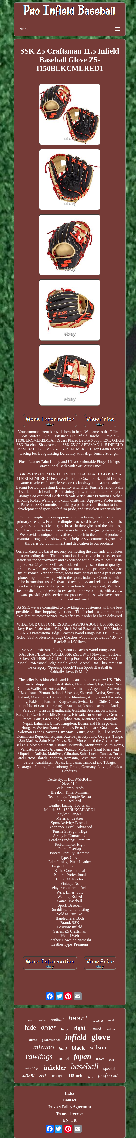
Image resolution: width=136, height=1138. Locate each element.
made (33, 1040)
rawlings (39, 1056)
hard (63, 1048)
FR (73, 1120)
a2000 (28, 1075)
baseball (85, 1066)
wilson (98, 1047)
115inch (75, 1075)
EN (65, 1120)
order (48, 1027)
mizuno (43, 1047)
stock (90, 1076)
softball (57, 1020)
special (109, 1068)
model (63, 1058)
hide (30, 1027)
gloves (30, 1020)
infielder (55, 1067)
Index (69, 1093)
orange (57, 1075)
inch (111, 1059)
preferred (107, 1075)
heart (78, 1018)
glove (100, 1037)
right (79, 1028)
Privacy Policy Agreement (69, 1107)
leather (42, 1020)
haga (64, 1029)
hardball (98, 1020)
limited (95, 1029)
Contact (69, 1100)
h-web (100, 1059)
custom (110, 1029)
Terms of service (69, 1113)
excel (111, 1020)
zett (42, 1075)
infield (75, 1037)
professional (51, 1040)
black (78, 1048)
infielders (32, 1069)
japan (82, 1056)
